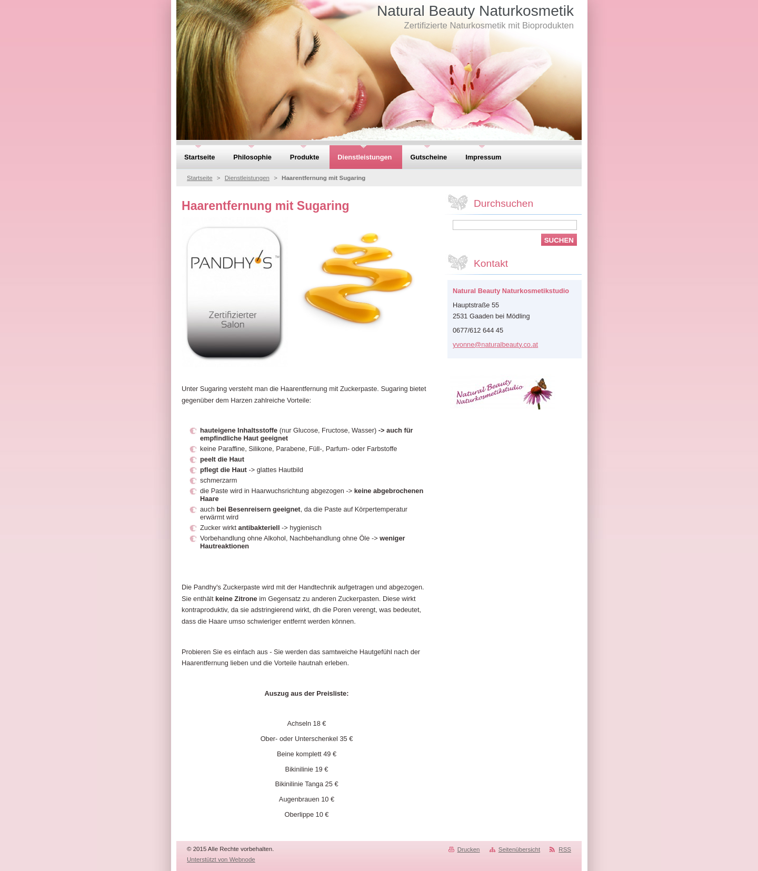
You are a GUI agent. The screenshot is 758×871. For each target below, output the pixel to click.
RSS (564, 849)
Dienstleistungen (247, 178)
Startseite (200, 178)
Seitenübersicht (519, 849)
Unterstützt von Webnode (221, 859)
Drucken (468, 849)
